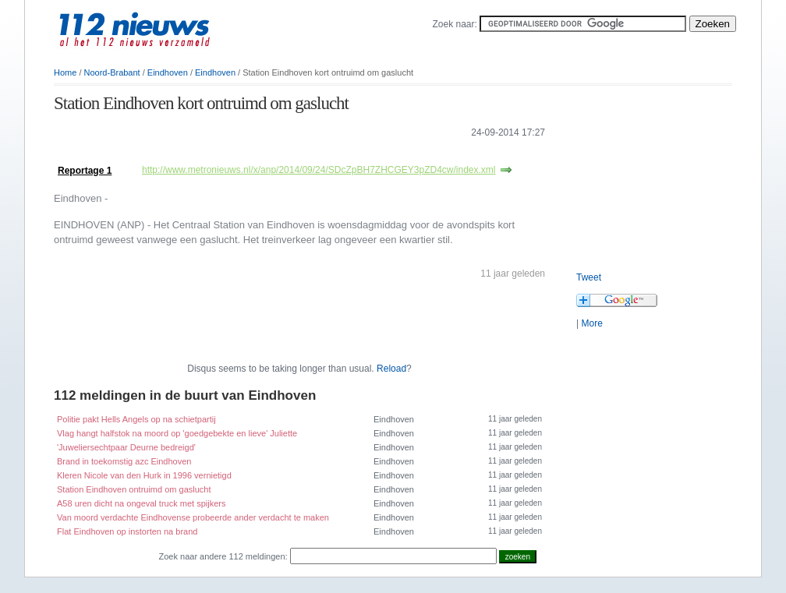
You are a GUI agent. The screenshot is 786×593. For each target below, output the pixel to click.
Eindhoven (167, 72)
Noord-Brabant (112, 72)
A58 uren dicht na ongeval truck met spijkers (141, 503)
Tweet (588, 277)
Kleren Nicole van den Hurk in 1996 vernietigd (144, 475)
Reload (391, 368)
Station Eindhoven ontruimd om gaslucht (134, 489)
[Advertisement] (236, 155)
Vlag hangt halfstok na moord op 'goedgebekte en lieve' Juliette (177, 433)
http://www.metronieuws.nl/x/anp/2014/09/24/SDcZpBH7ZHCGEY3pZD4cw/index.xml (319, 169)
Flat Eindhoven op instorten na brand (127, 531)
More (591, 323)
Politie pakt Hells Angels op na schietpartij (136, 419)
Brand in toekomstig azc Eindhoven (124, 461)
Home (65, 72)
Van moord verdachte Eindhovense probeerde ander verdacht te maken (193, 517)
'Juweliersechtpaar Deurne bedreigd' (126, 447)
